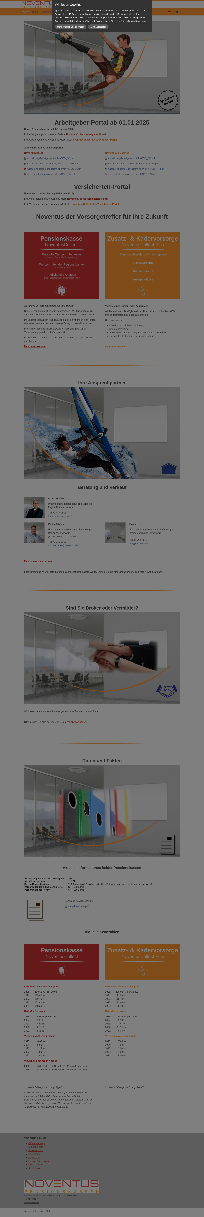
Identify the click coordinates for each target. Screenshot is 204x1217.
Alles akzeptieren (98, 27)
